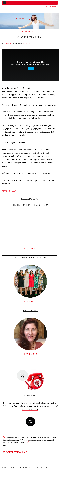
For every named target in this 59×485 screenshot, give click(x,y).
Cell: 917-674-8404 (51, 7)
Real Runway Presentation (30, 258)
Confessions (29, 31)
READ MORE (30, 248)
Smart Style (30, 310)
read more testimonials (15, 452)
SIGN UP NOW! (9, 191)
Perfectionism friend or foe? (30, 205)
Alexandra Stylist (8, 43)
